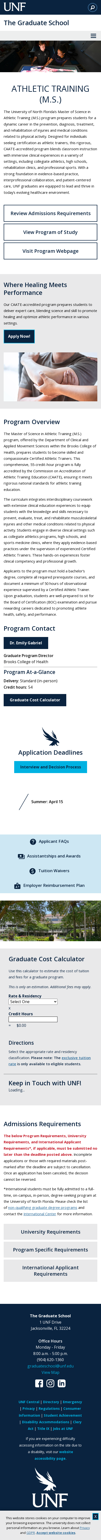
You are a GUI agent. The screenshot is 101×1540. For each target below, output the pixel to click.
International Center (39, 1213)
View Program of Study (50, 232)
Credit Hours (33, 1016)
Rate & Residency (33, 999)
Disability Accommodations (45, 1422)
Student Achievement (63, 1415)
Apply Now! (19, 336)
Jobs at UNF (63, 1428)
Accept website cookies (55, 1532)
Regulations (49, 1408)
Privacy (85, 1528)
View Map (50, 1372)
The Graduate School (36, 22)
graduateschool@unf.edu (50, 1366)
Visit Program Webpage (50, 251)
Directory (51, 1402)
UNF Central (29, 1402)
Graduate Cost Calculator (35, 700)
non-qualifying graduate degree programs (42, 1207)
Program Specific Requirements (50, 1249)
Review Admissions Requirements (51, 213)
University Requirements (50, 1231)
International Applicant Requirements (50, 1270)
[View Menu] (93, 35)
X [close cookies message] (95, 1516)
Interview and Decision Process (50, 767)
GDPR (30, 1532)
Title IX (43, 1428)
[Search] (92, 7)
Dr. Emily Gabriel (26, 643)
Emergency (72, 1402)
